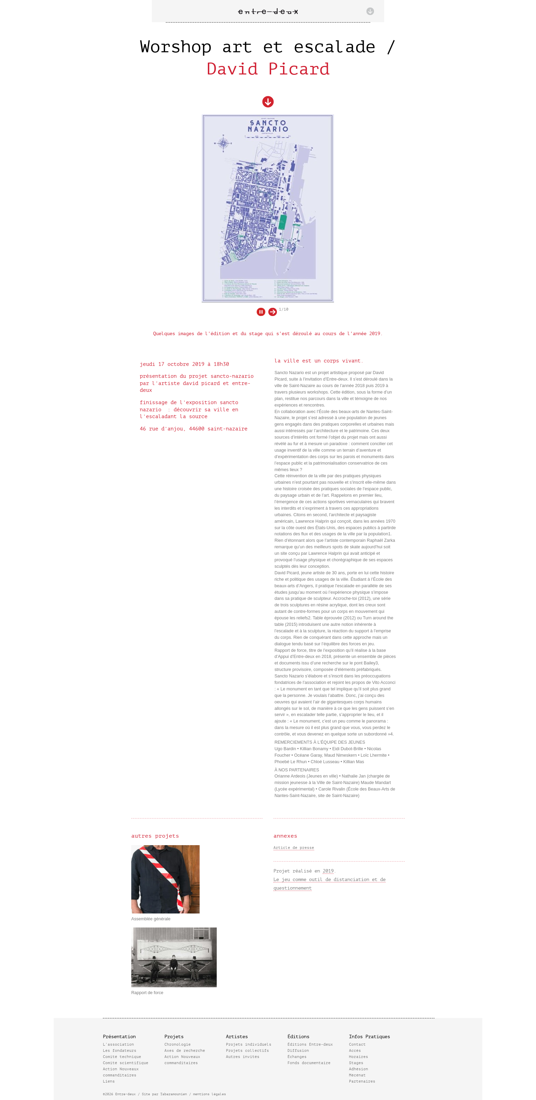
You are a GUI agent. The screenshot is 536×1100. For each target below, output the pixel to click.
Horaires (358, 1057)
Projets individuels (248, 1044)
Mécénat (357, 1075)
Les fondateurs (119, 1050)
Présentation (119, 1036)
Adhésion (358, 1069)
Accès (355, 1050)
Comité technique (122, 1057)
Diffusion (298, 1050)
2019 (328, 871)
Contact (357, 1044)
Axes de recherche (184, 1050)
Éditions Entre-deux (310, 1044)
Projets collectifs (247, 1050)
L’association (118, 1044)
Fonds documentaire (309, 1063)
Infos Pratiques (369, 1036)
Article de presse (293, 847)
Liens (109, 1081)
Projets (174, 1036)
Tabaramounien (173, 1094)
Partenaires (362, 1081)
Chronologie (177, 1044)
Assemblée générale (151, 919)
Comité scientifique (125, 1063)
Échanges (297, 1057)
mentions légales (209, 1094)
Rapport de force (147, 992)
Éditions (298, 1036)
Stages (356, 1063)
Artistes (237, 1036)
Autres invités (242, 1057)
